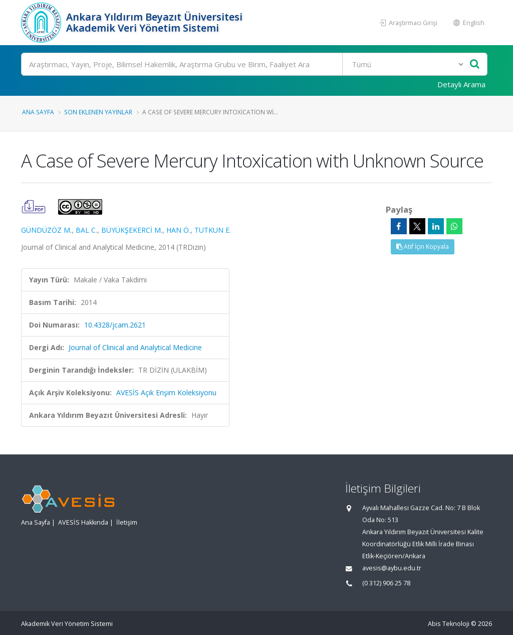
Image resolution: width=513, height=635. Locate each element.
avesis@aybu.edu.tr (391, 568)
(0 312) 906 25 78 (386, 583)
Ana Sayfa (38, 112)
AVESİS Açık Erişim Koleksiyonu (166, 392)
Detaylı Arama (461, 84)
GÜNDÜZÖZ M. (46, 230)
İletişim (126, 522)
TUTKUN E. (212, 230)
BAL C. (86, 230)
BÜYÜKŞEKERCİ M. (131, 230)
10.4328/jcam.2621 (115, 325)
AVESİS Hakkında (83, 522)
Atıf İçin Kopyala (422, 246)
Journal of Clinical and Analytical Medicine (135, 347)
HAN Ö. (178, 230)
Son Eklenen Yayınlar (98, 112)
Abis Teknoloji (448, 623)
